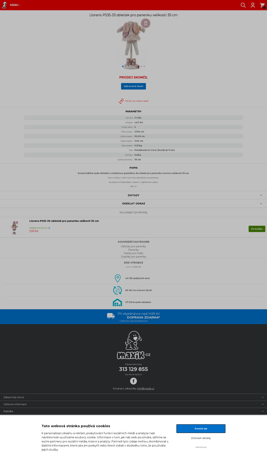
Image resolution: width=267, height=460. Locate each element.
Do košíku (257, 229)
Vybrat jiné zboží (133, 86)
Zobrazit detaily (201, 438)
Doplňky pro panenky (133, 256)
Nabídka (8, 411)
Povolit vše (201, 428)
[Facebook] (133, 381)
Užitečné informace (15, 404)
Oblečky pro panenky (133, 246)
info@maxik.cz (145, 388)
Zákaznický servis (13, 397)
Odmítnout (201, 447)
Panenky (133, 249)
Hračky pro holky (133, 253)
